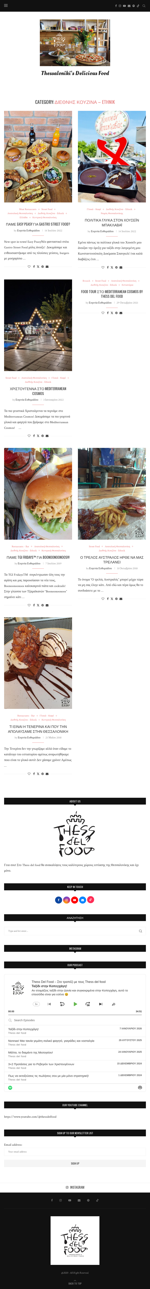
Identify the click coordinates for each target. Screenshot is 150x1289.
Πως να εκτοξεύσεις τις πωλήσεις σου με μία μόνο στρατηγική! (48, 1075)
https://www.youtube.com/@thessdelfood (30, 1117)
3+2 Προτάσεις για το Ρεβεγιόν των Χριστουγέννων (41, 1064)
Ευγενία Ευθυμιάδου (28, 230)
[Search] (144, 5)
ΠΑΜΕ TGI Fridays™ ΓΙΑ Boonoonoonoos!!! (38, 557)
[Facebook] (116, 5)
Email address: (75, 1149)
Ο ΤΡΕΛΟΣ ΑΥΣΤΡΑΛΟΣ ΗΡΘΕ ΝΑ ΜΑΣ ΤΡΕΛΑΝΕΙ (112, 560)
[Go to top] (75, 1284)
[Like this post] (29, 267)
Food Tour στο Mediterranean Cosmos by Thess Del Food (112, 294)
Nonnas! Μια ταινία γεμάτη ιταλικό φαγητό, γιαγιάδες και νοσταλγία (51, 1040)
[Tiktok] (138, 5)
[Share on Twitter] (38, 267)
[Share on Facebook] (34, 267)
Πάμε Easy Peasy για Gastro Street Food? (38, 224)
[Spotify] (133, 5)
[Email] (129, 5)
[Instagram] (120, 5)
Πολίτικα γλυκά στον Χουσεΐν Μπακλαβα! (112, 222)
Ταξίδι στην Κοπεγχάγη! (23, 1029)
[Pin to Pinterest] (42, 267)
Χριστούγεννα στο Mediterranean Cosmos (38, 391)
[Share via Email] (47, 267)
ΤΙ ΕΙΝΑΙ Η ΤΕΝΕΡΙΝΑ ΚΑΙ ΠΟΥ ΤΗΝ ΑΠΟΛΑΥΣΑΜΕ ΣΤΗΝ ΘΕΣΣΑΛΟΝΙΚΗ (38, 729)
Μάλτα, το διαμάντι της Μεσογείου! (30, 1052)
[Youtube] (124, 5)
